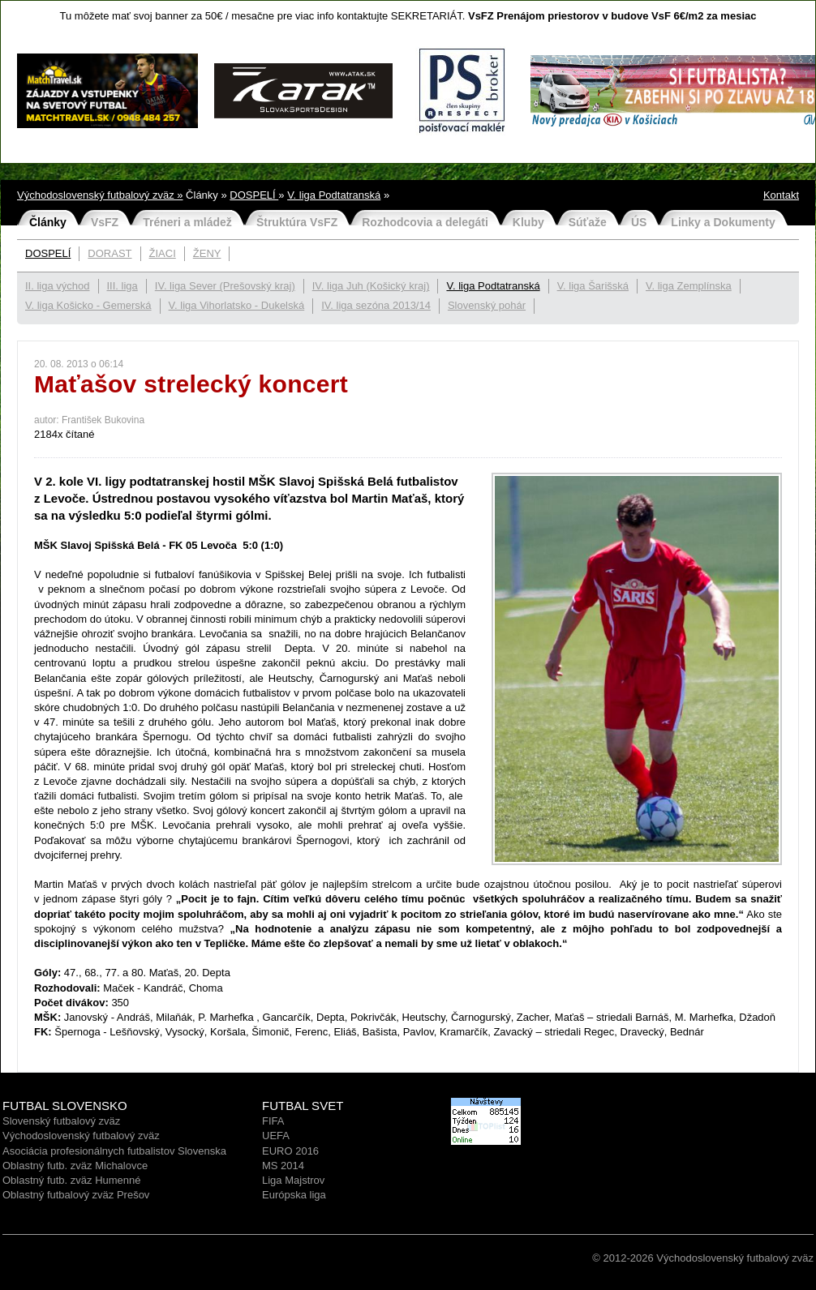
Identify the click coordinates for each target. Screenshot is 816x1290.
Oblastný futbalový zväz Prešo (73, 1195)
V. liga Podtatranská (333, 195)
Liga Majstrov (293, 1180)
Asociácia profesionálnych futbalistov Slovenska (114, 1151)
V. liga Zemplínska (689, 286)
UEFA (276, 1135)
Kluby (528, 222)
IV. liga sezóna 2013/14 (376, 305)
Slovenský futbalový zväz (61, 1121)
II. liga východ (57, 286)
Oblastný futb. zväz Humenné (71, 1180)
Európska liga (294, 1195)
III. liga (122, 286)
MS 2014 (283, 1165)
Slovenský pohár (487, 305)
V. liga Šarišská (593, 286)
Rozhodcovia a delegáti (425, 222)
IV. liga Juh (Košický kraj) (371, 286)
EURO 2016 (290, 1151)
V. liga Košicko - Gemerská (88, 305)
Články (48, 222)
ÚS (638, 222)
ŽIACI (162, 253)
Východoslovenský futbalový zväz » (100, 195)
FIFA (273, 1121)
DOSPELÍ (254, 195)
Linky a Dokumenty (723, 222)
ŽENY (207, 253)
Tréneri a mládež (187, 222)
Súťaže (588, 222)
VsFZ (104, 222)
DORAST (109, 253)
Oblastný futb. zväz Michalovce (75, 1165)
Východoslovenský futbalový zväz (81, 1135)
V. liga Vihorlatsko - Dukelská (237, 305)
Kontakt (781, 195)
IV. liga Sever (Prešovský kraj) (225, 286)
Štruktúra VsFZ (296, 222)
